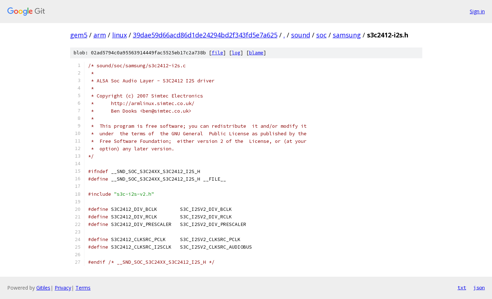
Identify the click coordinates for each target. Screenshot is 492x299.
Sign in (477, 11)
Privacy (63, 287)
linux (119, 35)
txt (461, 287)
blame (256, 53)
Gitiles (43, 287)
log (236, 53)
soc (321, 35)
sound (300, 35)
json (479, 287)
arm (99, 35)
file (217, 53)
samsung (347, 35)
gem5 (78, 35)
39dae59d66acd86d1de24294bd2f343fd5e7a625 (205, 35)
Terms (83, 287)
